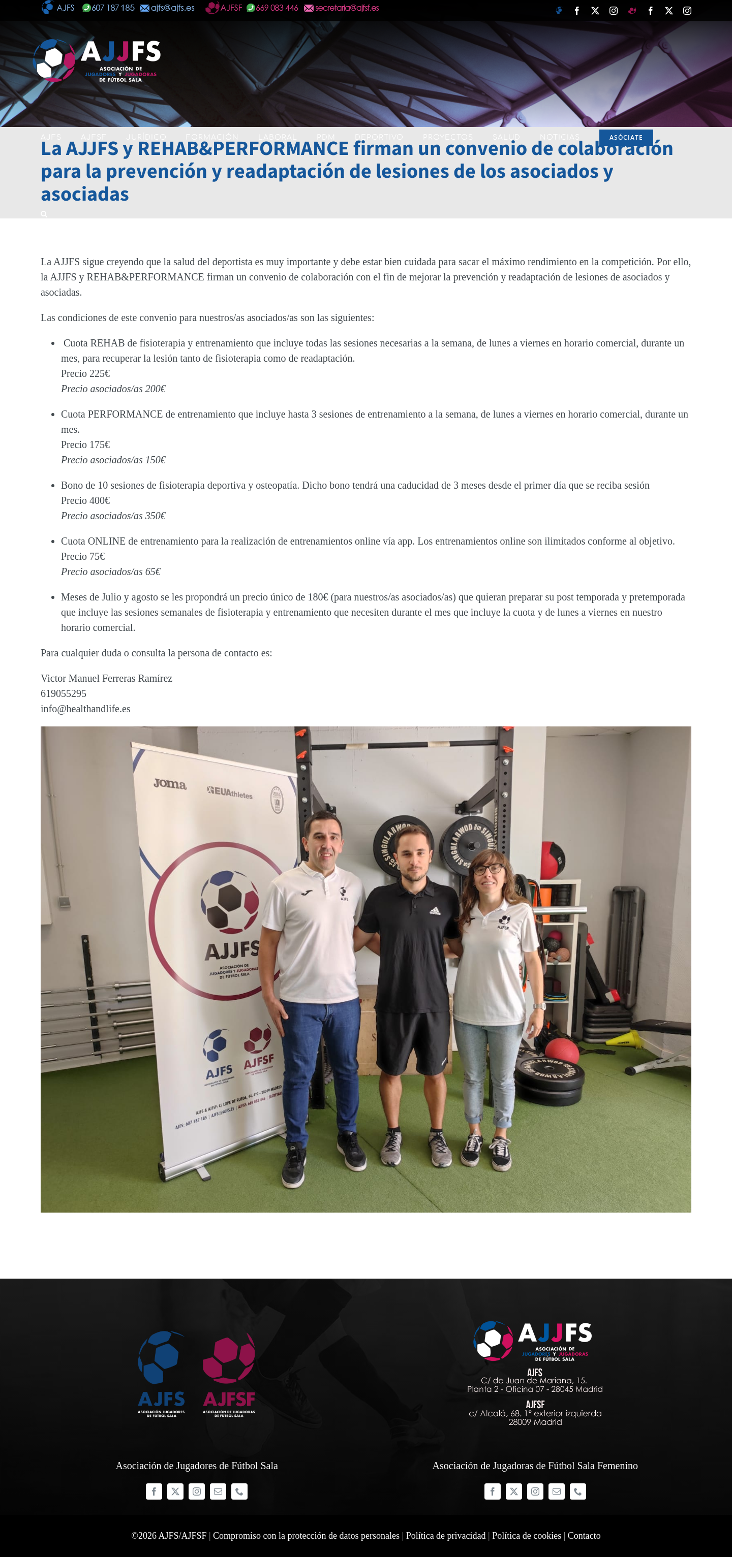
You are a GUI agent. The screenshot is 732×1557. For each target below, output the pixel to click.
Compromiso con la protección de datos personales (306, 1536)
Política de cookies (526, 1536)
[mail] (218, 1491)
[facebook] (154, 1491)
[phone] (239, 1491)
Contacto (584, 1536)
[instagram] (197, 1491)
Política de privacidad (446, 1536)
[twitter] (175, 1491)
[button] (44, 214)
